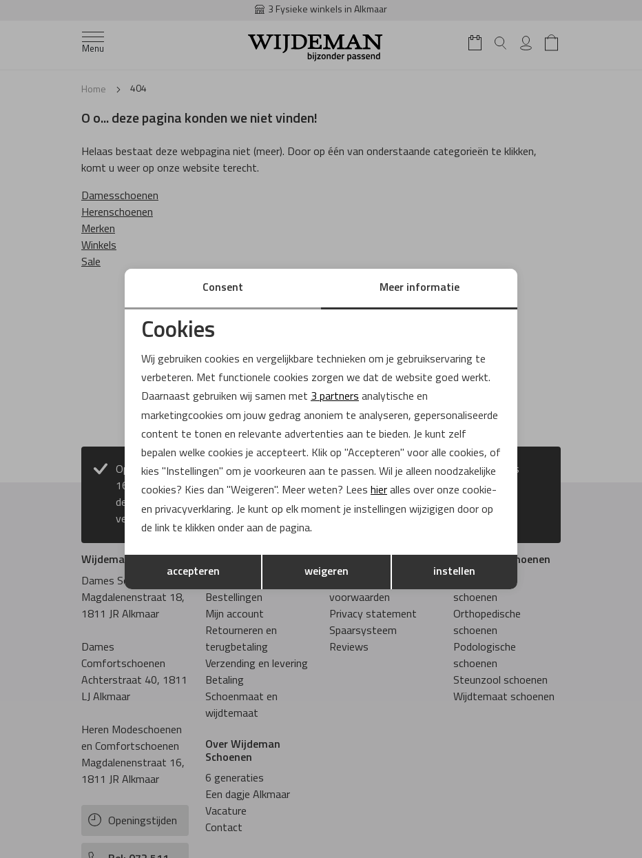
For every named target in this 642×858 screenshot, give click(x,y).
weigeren (326, 572)
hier (379, 490)
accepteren (193, 572)
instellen (454, 572)
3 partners (335, 396)
